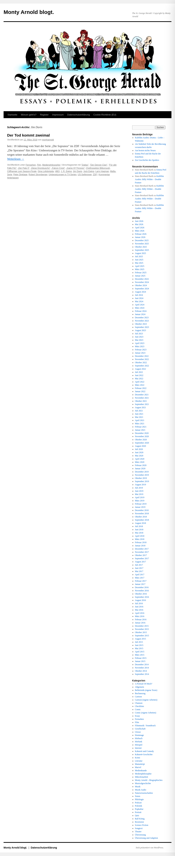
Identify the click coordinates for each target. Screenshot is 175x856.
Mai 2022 (139, 378)
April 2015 (139, 651)
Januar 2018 (140, 545)
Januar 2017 (140, 584)
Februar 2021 (140, 427)
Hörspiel (138, 745)
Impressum (58, 114)
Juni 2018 (139, 529)
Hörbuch (138, 738)
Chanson (138, 703)
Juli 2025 (139, 256)
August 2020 (140, 446)
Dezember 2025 (142, 240)
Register (44, 114)
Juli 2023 (139, 333)
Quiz (137, 815)
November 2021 (142, 398)
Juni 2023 (139, 337)
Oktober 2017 (141, 555)
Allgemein (139, 687)
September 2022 (142, 365)
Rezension (139, 822)
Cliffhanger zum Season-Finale (22, 171)
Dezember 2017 (142, 549)
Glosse (138, 732)
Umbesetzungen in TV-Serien (63, 174)
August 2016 (140, 600)
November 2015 (142, 629)
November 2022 (142, 359)
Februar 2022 (140, 388)
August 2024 (140, 292)
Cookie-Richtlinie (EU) (104, 114)
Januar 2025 (140, 276)
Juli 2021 (139, 410)
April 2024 (139, 304)
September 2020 (142, 443)
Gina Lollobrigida (46, 171)
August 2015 (140, 639)
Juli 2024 (139, 295)
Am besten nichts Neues (145, 150)
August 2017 (140, 561)
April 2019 (139, 497)
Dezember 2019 (142, 471)
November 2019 (142, 475)
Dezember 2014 (142, 664)
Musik (138, 786)
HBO (57, 171)
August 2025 (140, 253)
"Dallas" (85, 165)
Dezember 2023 (142, 317)
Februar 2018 (140, 542)
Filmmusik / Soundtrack (145, 725)
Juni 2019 (139, 491)
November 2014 (142, 667)
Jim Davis (77, 171)
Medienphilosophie (51, 165)
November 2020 (142, 436)
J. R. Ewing (66, 171)
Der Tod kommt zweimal (28, 135)
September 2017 (142, 558)
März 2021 (139, 423)
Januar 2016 (140, 622)
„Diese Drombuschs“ (40, 168)
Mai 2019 (139, 494)
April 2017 (139, 574)
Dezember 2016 (142, 587)
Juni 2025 (139, 259)
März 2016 (139, 616)
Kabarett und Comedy (144, 751)
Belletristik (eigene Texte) (146, 690)
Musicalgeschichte (143, 783)
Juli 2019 (139, 488)
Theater (138, 831)
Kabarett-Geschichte (144, 754)
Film (39, 165)
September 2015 (142, 635)
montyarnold (48, 140)
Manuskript (140, 764)
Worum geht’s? (28, 114)
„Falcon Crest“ (58, 168)
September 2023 (142, 327)
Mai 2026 (139, 224)
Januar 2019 (140, 507)
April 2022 (139, 382)
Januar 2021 (140, 430)
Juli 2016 (139, 603)
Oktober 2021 (141, 401)
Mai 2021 (139, 417)
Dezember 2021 (142, 394)
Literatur (138, 761)
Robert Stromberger (38, 174)
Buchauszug (140, 693)
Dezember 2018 (142, 510)
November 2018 (142, 513)
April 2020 (139, 459)
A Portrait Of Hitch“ (143, 684)
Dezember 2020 (142, 433)
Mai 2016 (139, 610)
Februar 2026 (140, 234)
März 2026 (139, 231)
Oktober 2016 (141, 594)
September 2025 (142, 250)
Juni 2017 (139, 568)
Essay (137, 716)
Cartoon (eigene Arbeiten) (146, 700)
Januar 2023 (140, 353)
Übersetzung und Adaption (146, 838)
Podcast (138, 802)
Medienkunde (141, 770)
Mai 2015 (139, 648)
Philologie (139, 799)
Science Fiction (141, 825)
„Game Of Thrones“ (75, 168)
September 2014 (142, 674)
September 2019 (142, 481)
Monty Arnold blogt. (29, 12)
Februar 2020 (140, 465)
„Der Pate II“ (23, 168)
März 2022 (139, 385)
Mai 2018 (139, 533)
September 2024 (142, 288)
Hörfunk (138, 741)
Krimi (137, 757)
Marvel (138, 767)
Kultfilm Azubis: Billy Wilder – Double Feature (149, 179)
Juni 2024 (139, 298)
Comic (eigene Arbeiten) (145, 712)
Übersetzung (140, 835)
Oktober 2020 (141, 439)
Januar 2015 (140, 661)
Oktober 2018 (141, 516)
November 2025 (142, 243)
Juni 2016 (139, 606)
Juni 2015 (139, 645)
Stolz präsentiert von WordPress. (150, 847)
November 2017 (142, 552)
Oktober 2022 (141, 362)
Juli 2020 (139, 449)
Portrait (138, 812)
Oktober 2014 (141, 671)
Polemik (138, 806)
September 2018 (142, 520)
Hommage (139, 735)
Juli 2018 (139, 526)
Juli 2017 (139, 565)
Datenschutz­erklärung (78, 114)
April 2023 (139, 343)
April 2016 (139, 613)
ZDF (95, 174)
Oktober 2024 (141, 285)
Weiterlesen (15, 158)
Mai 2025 (139, 263)
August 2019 (140, 484)
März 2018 (139, 539)
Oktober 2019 (141, 478)
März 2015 (139, 655)
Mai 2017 (139, 571)
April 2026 (139, 227)
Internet (138, 748)
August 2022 (140, 369)
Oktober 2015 (141, 632)
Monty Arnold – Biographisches (148, 780)
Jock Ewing (88, 171)
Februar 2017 (140, 581)
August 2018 (140, 523)
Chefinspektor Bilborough (98, 168)
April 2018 (139, 536)
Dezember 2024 (142, 279)
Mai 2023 (139, 340)
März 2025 (139, 269)
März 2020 (139, 462)
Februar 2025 (140, 272)
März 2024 (139, 308)
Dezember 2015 (142, 626)
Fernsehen (31, 165)
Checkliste (139, 706)
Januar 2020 (140, 468)
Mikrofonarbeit (141, 777)
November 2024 (142, 282)
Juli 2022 (139, 372)
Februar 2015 (140, 658)
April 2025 (139, 266)
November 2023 (142, 320)
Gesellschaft (140, 728)
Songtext (139, 828)
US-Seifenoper (85, 174)
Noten (137, 796)
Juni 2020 (139, 452)
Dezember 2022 (142, 356)
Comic (138, 709)
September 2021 (142, 404)
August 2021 (140, 407)
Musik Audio (140, 790)
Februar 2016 (140, 619)
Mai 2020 (139, 455)
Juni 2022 (139, 375)
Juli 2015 (139, 642)
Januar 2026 (140, 237)
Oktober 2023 (141, 324)
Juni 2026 (139, 221)
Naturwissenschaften (144, 793)
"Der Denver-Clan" (99, 165)
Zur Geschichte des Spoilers (147, 160)
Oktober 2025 (141, 247)
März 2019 (139, 500)
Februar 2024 (140, 311)
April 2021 (139, 420)
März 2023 (139, 346)
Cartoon (138, 696)
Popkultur (139, 809)
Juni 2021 (139, 414)
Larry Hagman (102, 171)
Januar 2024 (140, 314)
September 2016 (142, 597)
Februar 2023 (140, 349)
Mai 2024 (139, 301)
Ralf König (140, 818)
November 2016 (142, 590)
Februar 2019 (140, 504)
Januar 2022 (140, 391)
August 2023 (140, 330)
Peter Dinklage (20, 174)
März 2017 (139, 577)
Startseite (12, 114)
